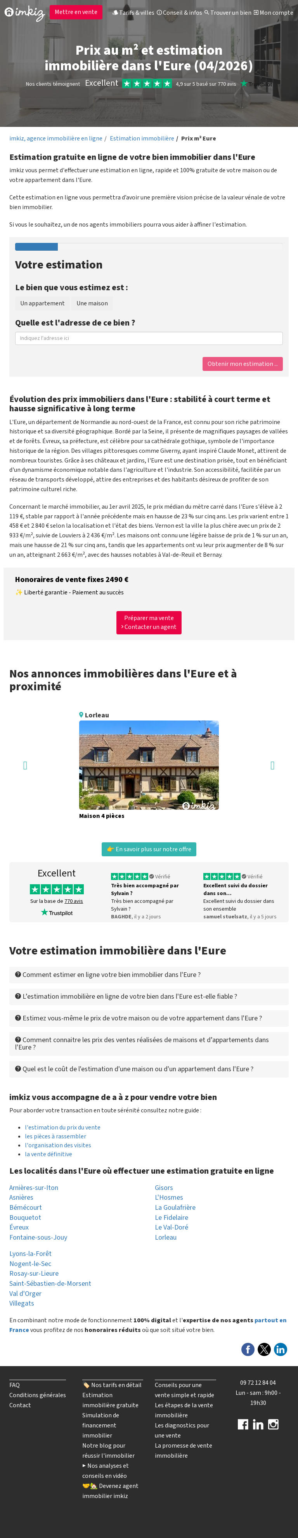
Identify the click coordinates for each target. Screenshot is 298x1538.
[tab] (149, 975)
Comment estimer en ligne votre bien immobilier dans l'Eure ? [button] (108, 975)
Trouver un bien (227, 13)
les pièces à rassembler (55, 1136)
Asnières (21, 1197)
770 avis (73, 901)
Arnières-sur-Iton (33, 1188)
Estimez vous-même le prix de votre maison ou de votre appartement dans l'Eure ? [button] (138, 1018)
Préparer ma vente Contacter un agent (149, 622)
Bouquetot (25, 1218)
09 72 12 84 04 (258, 1383)
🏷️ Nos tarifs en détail (112, 1385)
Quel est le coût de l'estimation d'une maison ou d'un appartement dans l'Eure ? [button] (134, 1069)
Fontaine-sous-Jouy (38, 1237)
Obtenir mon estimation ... (243, 364)
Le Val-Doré (171, 1227)
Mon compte (273, 13)
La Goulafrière (175, 1207)
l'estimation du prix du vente (62, 1127)
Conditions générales (37, 1395)
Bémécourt (25, 1207)
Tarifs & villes (133, 13)
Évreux (19, 1227)
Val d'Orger (25, 1294)
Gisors (164, 1188)
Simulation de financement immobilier (100, 1425)
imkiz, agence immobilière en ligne (55, 138)
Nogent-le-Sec (30, 1264)
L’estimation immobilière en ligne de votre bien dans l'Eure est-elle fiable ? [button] (126, 996)
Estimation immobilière (142, 138)
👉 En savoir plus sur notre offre (149, 849)
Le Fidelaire (171, 1218)
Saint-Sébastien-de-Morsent (50, 1284)
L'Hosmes (169, 1197)
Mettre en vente (76, 12)
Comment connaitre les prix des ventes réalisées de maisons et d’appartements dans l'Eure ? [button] (142, 1044)
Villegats (21, 1303)
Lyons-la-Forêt (30, 1254)
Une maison (92, 303)
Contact (20, 1405)
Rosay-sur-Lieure (34, 1273)
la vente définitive (48, 1154)
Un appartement (42, 303)
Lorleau (166, 1237)
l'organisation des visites (58, 1145)
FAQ (14, 1385)
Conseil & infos (179, 13)
